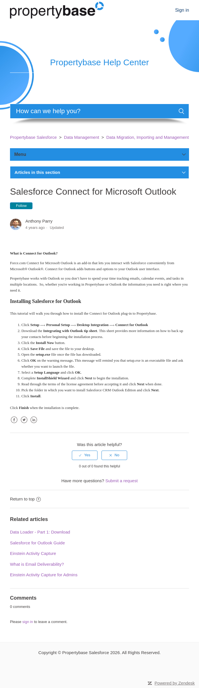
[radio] (85, 455)
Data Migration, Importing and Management (147, 137)
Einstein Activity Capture (33, 553)
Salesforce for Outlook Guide (37, 542)
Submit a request (121, 480)
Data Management (81, 137)
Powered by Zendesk (175, 683)
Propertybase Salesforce (33, 137)
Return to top (25, 498)
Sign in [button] (182, 10)
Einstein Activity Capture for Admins (44, 574)
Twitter (24, 424)
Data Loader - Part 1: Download (40, 532)
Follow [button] (21, 205)
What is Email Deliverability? (37, 564)
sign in (27, 622)
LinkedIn (33, 424)
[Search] (99, 111)
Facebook (14, 424)
